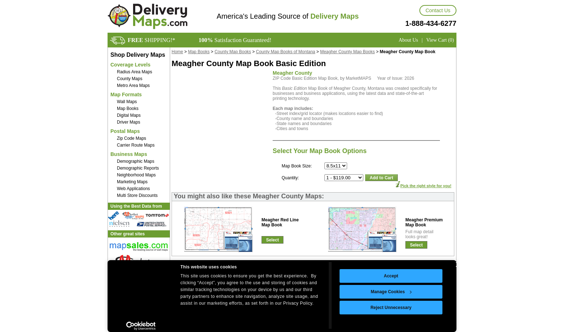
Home (177, 51)
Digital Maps (129, 115)
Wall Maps (127, 101)
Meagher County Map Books (347, 51)
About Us (408, 40)
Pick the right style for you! (425, 186)
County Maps (129, 78)
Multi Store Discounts (137, 195)
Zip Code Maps (131, 138)
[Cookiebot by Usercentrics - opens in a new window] (140, 326)
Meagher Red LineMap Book (280, 222)
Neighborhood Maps (136, 174)
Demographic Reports (138, 168)
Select (272, 240)
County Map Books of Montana (285, 51)
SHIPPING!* (151, 40)
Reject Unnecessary (390, 307)
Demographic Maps (135, 161)
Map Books (127, 108)
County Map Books (232, 51)
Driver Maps (128, 122)
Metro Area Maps (133, 85)
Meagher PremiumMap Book (424, 222)
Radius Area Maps (134, 71)
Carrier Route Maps (136, 145)
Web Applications (133, 188)
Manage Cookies (391, 291)
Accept (391, 275)
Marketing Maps (132, 181)
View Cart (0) (440, 40)
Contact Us (438, 10)
